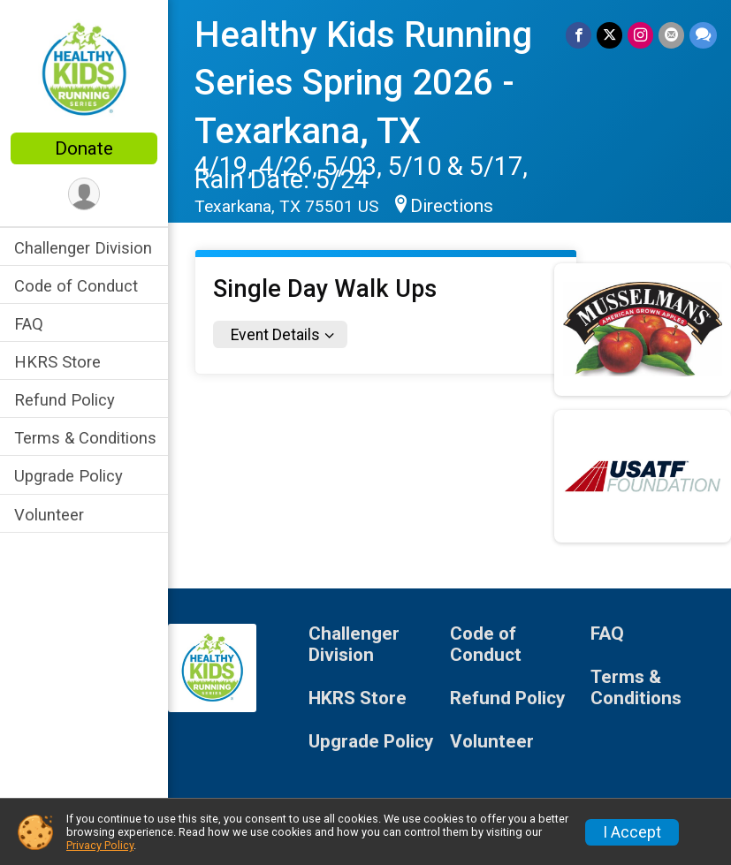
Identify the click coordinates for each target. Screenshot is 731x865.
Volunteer (49, 514)
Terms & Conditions (85, 438)
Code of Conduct (76, 286)
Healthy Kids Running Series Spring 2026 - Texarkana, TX (363, 83)
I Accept (632, 832)
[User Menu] (84, 194)
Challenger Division (83, 248)
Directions (451, 205)
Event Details (275, 335)
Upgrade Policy (68, 476)
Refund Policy (64, 400)
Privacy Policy (99, 845)
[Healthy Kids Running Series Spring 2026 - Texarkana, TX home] (84, 68)
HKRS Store (57, 362)
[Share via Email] (671, 35)
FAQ (28, 324)
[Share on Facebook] (578, 35)
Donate (84, 148)
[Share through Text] (703, 35)
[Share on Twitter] (609, 35)
